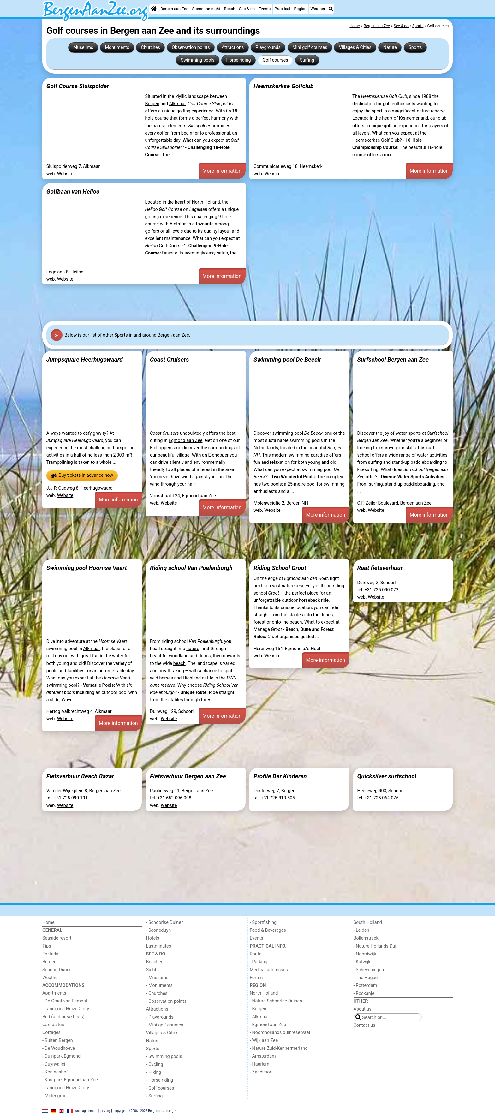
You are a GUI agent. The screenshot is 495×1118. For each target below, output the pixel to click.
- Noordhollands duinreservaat (280, 1032)
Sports (415, 47)
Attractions (233, 47)
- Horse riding (159, 1080)
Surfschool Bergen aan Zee (393, 359)
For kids (50, 954)
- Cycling (154, 1064)
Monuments (117, 47)
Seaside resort (56, 938)
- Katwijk (362, 962)
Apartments (54, 993)
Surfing (307, 60)
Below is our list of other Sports (96, 335)
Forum (256, 977)
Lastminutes (158, 946)
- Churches (157, 993)
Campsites (53, 1024)
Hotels (152, 938)
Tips (46, 946)
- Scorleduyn (158, 930)
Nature (390, 47)
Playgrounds (268, 47)
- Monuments (159, 985)
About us (363, 1009)
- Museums (157, 977)
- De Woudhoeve (58, 1048)
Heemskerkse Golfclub (283, 86)
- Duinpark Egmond (61, 1056)
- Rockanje (364, 993)
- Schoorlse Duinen (165, 922)
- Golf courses (160, 1088)
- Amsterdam (263, 1056)
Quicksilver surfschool (386, 776)
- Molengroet (55, 1095)
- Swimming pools (164, 1056)
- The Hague (366, 977)
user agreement (86, 1111)
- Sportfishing (263, 922)
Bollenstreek (366, 938)
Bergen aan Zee (174, 8)
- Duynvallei (53, 1064)
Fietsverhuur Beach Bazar (80, 776)
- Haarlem (259, 1064)
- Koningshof (55, 1072)
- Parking (258, 962)
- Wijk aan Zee (264, 1040)
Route (255, 954)
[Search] (330, 9)
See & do (247, 8)
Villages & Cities (355, 47)
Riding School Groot (279, 567)
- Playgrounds (160, 1017)
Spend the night (206, 8)
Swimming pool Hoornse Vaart (86, 567)
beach (179, 663)
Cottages (51, 1032)
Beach (229, 8)
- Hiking (153, 1072)
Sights (152, 969)
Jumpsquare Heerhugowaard (84, 359)
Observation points (191, 47)
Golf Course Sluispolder (77, 86)
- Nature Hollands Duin (376, 946)
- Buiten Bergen (57, 1040)
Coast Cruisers (169, 359)
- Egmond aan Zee (268, 1024)
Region (300, 8)
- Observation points (166, 1001)
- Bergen (258, 1009)
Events (265, 8)
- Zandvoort (261, 1072)
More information (221, 171)
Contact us (364, 1025)
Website (65, 173)
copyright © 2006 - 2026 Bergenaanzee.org (144, 1111)
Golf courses (275, 60)
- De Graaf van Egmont (64, 1001)
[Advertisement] (231, 303)
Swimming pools (198, 60)
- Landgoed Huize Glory (65, 1009)
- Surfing (154, 1096)
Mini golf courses (309, 47)
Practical (282, 8)
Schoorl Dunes (57, 969)
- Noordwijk (365, 954)
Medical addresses (269, 969)
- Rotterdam (365, 985)
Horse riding (238, 60)
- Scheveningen (369, 969)
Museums (83, 47)
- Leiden (361, 930)
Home (48, 922)
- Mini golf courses (164, 1025)
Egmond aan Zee (186, 440)
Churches (150, 47)
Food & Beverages (268, 930)
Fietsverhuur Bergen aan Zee (188, 776)
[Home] (153, 9)
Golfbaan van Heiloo (73, 191)
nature (192, 648)
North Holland (264, 993)
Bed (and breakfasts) (63, 1016)
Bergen (152, 103)
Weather (317, 8)
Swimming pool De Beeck (287, 359)
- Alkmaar (259, 1016)
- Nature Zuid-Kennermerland (279, 1048)
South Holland (368, 922)
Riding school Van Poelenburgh (191, 567)
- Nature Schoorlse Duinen (276, 1001)
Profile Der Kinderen (280, 776)
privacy (105, 1111)
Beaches (155, 962)
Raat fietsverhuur (380, 567)
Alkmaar (177, 103)
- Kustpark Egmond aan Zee (70, 1080)
